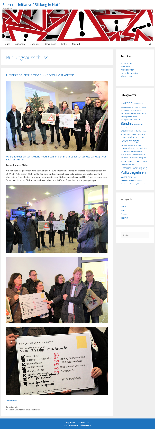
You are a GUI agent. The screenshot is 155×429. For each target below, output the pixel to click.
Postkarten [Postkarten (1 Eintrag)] (135, 154)
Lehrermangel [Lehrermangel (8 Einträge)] (130, 141)
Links (64, 43)
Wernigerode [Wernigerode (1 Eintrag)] (125, 184)
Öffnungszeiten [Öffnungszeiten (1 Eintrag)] (142, 184)
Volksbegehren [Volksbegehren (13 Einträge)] (133, 172)
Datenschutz (83, 422)
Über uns (34, 43)
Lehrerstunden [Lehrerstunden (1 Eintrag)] (126, 145)
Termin (124, 217)
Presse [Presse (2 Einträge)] (142, 154)
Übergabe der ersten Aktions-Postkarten (40, 74)
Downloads (50, 43)
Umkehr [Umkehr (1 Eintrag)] (144, 161)
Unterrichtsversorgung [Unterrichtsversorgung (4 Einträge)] (134, 168)
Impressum (71, 422)
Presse (124, 214)
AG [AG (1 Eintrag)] (122, 103)
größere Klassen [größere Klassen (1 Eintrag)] (142, 131)
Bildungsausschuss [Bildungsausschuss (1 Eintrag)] (135, 110)
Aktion (11, 407)
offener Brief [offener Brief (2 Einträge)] (126, 154)
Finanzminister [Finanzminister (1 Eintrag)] (138, 124)
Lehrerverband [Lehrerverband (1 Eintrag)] (136, 145)
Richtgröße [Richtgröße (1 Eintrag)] (142, 158)
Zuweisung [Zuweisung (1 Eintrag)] (133, 184)
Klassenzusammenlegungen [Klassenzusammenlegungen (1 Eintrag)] (136, 134)
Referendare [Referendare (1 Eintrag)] (134, 158)
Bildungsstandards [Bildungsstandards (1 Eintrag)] (126, 120)
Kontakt (76, 43)
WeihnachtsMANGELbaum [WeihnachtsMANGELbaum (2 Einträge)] (131, 180)
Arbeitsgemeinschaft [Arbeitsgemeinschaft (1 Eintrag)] (127, 107)
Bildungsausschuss (22, 410)
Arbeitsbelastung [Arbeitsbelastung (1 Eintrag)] (138, 103)
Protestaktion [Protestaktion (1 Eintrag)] (125, 158)
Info (16, 407)
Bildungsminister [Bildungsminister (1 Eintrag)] (140, 113)
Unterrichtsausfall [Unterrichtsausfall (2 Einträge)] (128, 164)
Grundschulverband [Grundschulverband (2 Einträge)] (129, 131)
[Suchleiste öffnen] (150, 44)
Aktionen (20, 43)
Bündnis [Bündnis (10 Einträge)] (127, 123)
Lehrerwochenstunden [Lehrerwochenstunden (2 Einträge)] (130, 148)
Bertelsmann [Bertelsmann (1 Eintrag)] (125, 110)
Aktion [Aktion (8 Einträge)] (127, 103)
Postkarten (35, 410)
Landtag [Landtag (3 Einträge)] (131, 137)
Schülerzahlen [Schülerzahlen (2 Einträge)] (126, 161)
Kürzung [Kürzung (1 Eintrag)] (123, 137)
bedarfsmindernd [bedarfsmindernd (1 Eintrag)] (140, 107)
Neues (7, 43)
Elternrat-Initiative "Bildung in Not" (31, 4)
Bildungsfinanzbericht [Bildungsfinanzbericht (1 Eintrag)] (128, 113)
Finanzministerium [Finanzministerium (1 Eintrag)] (127, 128)
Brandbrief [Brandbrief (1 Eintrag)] (136, 120)
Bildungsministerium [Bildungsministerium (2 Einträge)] (129, 116)
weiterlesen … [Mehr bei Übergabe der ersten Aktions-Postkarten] (12, 400)
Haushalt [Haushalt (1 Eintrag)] (123, 134)
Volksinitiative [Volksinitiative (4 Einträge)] (129, 177)
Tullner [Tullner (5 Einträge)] (136, 161)
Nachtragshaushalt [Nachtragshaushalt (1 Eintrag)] (137, 151)
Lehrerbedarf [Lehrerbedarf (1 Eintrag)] (140, 137)
